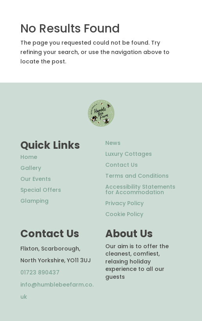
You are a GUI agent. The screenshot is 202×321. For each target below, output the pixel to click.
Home (28, 157)
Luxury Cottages (128, 154)
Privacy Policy (124, 203)
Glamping (34, 201)
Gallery (30, 168)
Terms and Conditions (137, 176)
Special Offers (40, 190)
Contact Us (121, 165)
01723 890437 (40, 272)
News (113, 143)
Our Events (35, 179)
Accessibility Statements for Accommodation (140, 189)
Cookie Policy (124, 214)
